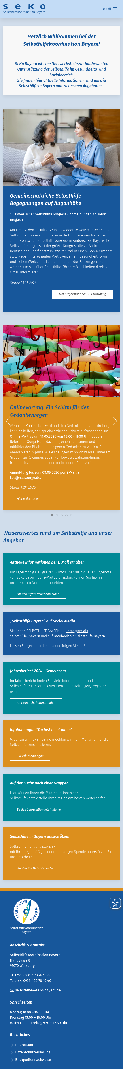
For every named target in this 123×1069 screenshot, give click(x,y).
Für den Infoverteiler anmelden (38, 594)
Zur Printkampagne (30, 756)
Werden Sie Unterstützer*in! (35, 868)
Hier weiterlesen (28, 498)
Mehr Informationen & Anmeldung (82, 294)
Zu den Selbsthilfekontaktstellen (39, 809)
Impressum (24, 1045)
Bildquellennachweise (33, 1060)
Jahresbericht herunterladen (36, 703)
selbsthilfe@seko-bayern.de (35, 990)
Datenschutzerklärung (32, 1052)
